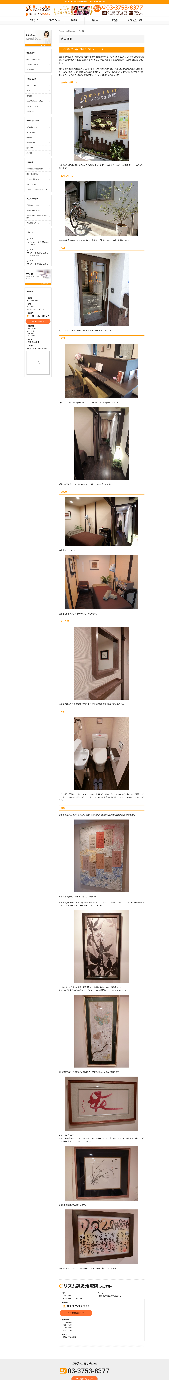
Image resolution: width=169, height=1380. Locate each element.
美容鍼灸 (29, 137)
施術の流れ (74, 20)
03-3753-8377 (76, 1306)
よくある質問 (30, 70)
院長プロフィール (54, 20)
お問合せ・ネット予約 (135, 20)
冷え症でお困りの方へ (33, 210)
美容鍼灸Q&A (31, 143)
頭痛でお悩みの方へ (33, 184)
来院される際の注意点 (33, 59)
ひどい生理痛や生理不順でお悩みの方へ (37, 217)
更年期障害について (33, 205)
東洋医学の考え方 (32, 127)
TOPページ (34, 20)
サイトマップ (30, 111)
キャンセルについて (32, 65)
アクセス (115, 20)
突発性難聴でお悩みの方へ (35, 169)
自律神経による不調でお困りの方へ (37, 189)
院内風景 (29, 96)
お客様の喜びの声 (75, 1312)
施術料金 (95, 20)
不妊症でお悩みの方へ (33, 223)
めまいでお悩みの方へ (33, 179)
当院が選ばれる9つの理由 (35, 101)
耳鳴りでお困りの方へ (33, 174)
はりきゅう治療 (31, 132)
